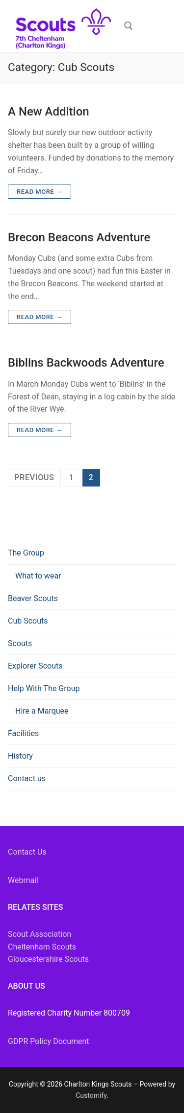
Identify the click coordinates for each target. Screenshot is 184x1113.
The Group (27, 552)
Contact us (27, 778)
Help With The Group (44, 688)
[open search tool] (128, 26)
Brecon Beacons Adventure (79, 237)
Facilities (23, 733)
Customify (91, 1095)
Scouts (20, 643)
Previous (34, 477)
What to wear (38, 575)
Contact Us (27, 852)
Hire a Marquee (42, 711)
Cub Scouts (28, 621)
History (20, 756)
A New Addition (48, 111)
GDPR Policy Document (48, 1041)
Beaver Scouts (33, 598)
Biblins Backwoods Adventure (86, 363)
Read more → (39, 191)
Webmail (23, 880)
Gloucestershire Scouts (48, 959)
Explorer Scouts (35, 666)
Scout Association (39, 934)
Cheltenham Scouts (42, 946)
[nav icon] (156, 26)
